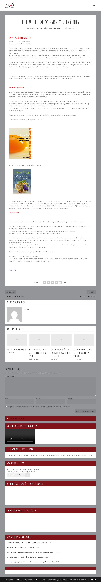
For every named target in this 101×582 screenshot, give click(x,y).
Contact (83, 580)
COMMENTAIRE (10, 376)
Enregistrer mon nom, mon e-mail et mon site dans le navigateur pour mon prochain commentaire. (39, 407)
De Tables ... (58, 28)
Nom (7, 399)
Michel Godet (38, 28)
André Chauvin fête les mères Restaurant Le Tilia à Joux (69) (61, 353)
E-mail (38, 399)
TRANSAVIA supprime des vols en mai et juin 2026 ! (24, 557)
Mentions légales (74, 580)
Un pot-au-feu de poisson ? (20, 37)
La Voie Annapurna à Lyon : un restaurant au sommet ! (26, 542)
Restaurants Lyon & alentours (57, 580)
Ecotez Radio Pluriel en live (16, 419)
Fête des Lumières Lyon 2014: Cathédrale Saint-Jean (38, 353)
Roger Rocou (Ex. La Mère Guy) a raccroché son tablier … (83, 353)
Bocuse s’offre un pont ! (16, 349)
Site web (69, 399)
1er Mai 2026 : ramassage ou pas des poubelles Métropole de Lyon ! (30, 552)
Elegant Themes (17, 580)
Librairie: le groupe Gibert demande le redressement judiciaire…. (29, 562)
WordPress (36, 580)
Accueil (44, 580)
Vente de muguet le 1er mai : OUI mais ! (20, 547)
